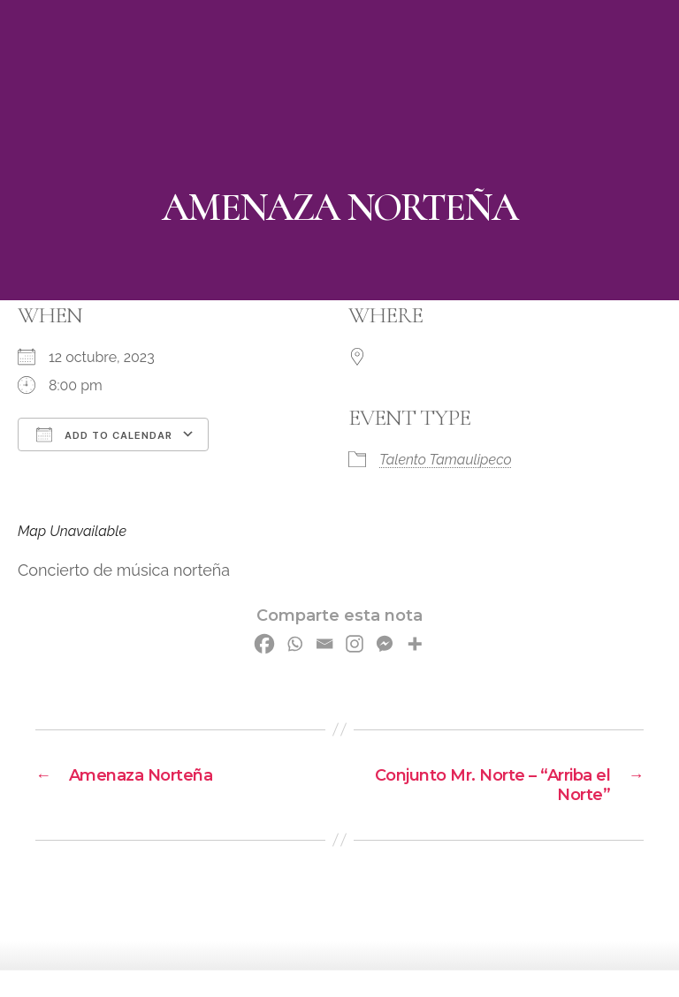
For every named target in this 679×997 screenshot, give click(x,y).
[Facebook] (264, 644)
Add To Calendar (104, 434)
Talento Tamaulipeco (445, 459)
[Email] (324, 644)
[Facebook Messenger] (384, 644)
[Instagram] (354, 644)
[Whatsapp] (294, 644)
